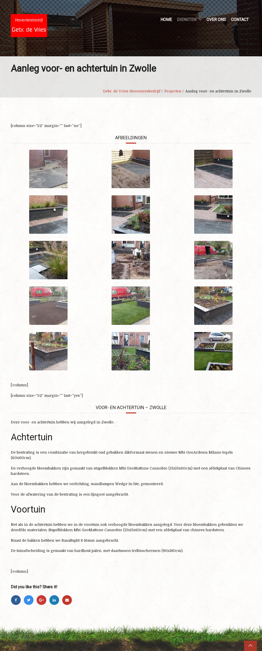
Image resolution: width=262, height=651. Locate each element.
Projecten (172, 91)
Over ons (216, 19)
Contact (240, 19)
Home (166, 19)
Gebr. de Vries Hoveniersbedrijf (131, 91)
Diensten (186, 19)
